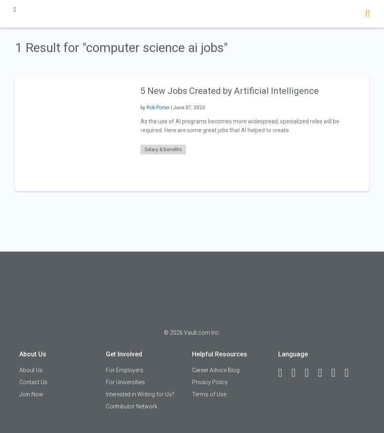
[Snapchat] (350, 373)
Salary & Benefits (163, 149)
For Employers (124, 370)
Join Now (31, 394)
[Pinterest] (337, 373)
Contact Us (33, 382)
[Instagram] (323, 373)
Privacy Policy (210, 382)
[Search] (367, 14)
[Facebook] (283, 373)
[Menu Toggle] (15, 9)
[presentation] (72, 133)
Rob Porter (158, 107)
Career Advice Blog (215, 370)
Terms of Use (209, 394)
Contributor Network (131, 406)
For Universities (125, 382)
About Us (31, 370)
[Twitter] (310, 373)
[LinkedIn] (297, 373)
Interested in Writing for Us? (140, 394)
